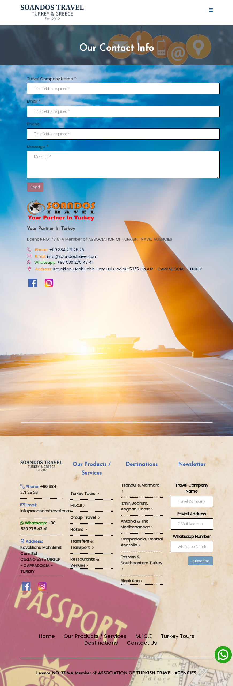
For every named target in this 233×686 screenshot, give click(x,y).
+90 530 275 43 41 (75, 262)
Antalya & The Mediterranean (137, 524)
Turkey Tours (84, 493)
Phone (33, 124)
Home (47, 636)
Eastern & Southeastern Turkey (141, 562)
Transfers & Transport (82, 544)
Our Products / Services (95, 636)
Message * (37, 146)
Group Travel (85, 517)
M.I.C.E (77, 505)
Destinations (101, 643)
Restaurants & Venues (84, 562)
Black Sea (131, 581)
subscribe (200, 561)
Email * (33, 101)
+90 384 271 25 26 (66, 249)
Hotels (78, 529)
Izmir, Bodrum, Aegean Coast (137, 506)
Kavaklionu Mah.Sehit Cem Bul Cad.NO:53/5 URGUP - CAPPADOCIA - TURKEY (127, 269)
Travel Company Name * (51, 78)
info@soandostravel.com (72, 256)
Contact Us (142, 643)
